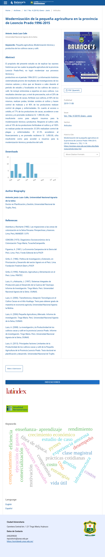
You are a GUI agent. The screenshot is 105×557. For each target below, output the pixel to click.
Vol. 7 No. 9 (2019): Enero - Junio (37, 10)
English (8, 504)
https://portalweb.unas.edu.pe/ (20, 541)
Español (8, 508)
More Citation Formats (75, 154)
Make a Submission (14, 369)
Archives (17, 10)
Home (7, 10)
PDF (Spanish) (74, 90)
